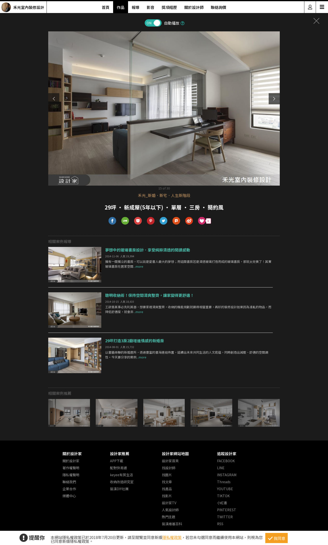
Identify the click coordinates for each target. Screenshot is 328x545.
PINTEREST (226, 509)
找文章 (167, 481)
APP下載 (116, 460)
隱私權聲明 (70, 474)
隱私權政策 (172, 537)
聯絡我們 (69, 481)
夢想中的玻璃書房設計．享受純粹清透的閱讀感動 (147, 250)
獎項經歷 (169, 7)
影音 (150, 7)
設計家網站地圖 (175, 453)
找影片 (167, 495)
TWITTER (225, 516)
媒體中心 (69, 495)
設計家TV (169, 502)
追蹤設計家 (226, 453)
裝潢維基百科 (172, 523)
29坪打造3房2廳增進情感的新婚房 (134, 340)
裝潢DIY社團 (119, 488)
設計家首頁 (170, 460)
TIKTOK (223, 495)
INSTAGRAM (226, 474)
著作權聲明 (70, 467)
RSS (220, 523)
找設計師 (168, 467)
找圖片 (167, 474)
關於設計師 (194, 7)
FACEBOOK (226, 460)
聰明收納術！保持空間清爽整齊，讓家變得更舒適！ (149, 295)
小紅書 (222, 502)
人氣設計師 (170, 509)
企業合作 (69, 488)
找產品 (167, 488)
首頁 (105, 7)
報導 (135, 7)
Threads (224, 481)
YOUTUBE (225, 488)
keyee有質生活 (121, 474)
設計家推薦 (119, 453)
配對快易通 (118, 467)
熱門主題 (168, 516)
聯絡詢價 (218, 7)
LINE (221, 467)
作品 (120, 7)
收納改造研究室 (122, 481)
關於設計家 (72, 453)
